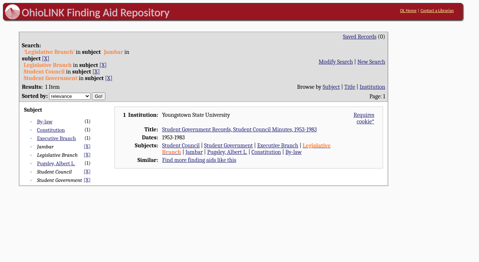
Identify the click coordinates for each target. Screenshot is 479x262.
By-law (45, 121)
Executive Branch (56, 138)
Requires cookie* (364, 118)
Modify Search (336, 62)
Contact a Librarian (437, 10)
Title (349, 87)
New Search (371, 62)
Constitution (51, 130)
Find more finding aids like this (199, 160)
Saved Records (360, 36)
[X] (45, 58)
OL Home (408, 10)
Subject (331, 87)
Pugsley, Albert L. (56, 163)
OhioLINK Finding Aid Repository (96, 12)
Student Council (181, 145)
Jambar (194, 152)
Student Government (228, 145)
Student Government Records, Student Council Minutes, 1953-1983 (239, 129)
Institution (372, 87)
